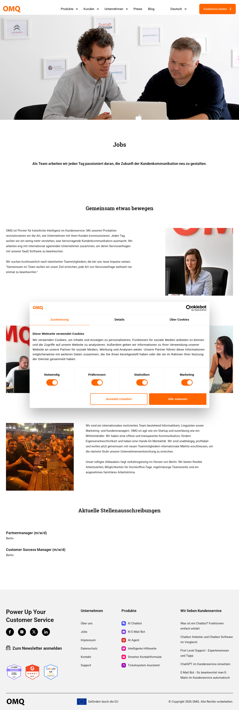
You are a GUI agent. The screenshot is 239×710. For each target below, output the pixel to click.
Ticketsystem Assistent (140, 665)
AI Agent (130, 640)
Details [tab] (119, 319)
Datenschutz (89, 648)
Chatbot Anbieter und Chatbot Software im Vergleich (206, 639)
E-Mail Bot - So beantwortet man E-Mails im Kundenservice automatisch (205, 675)
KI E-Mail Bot (133, 632)
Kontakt (86, 657)
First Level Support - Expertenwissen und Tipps (204, 653)
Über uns (87, 623)
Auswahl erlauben (119, 399)
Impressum (88, 640)
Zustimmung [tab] (60, 319)
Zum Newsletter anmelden (34, 648)
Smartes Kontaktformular (141, 657)
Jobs (84, 632)
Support (86, 665)
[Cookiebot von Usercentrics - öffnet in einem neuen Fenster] (188, 308)
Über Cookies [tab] (179, 319)
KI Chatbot (131, 623)
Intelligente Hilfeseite (138, 648)
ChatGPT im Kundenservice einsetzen (205, 664)
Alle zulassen (177, 399)
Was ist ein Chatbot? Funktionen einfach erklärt (202, 626)
